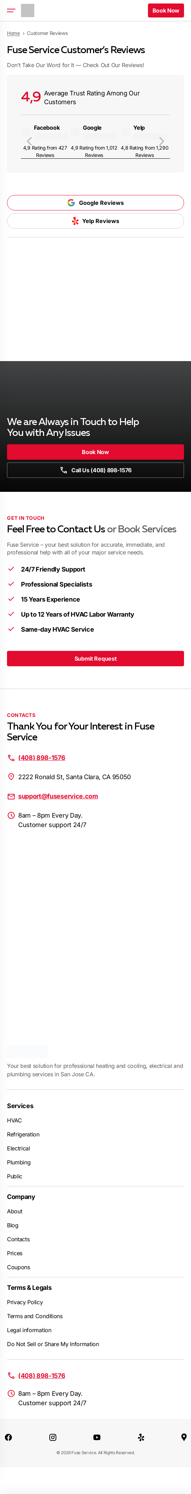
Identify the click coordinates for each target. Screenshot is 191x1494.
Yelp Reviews (95, 221)
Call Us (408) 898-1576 (95, 470)
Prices (14, 1253)
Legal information (29, 1330)
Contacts (18, 1239)
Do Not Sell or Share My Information (53, 1344)
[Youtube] (97, 1437)
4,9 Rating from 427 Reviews (45, 151)
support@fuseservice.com (58, 796)
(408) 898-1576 (41, 757)
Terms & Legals (29, 1287)
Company (21, 1196)
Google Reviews (95, 203)
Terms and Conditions (35, 1316)
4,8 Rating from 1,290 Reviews (144, 151)
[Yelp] (141, 1437)
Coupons (18, 1267)
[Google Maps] (184, 1437)
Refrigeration (23, 1134)
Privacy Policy (25, 1302)
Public (14, 1176)
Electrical (18, 1148)
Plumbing (18, 1162)
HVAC (14, 1120)
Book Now (95, 451)
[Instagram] (53, 1437)
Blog (13, 1225)
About (14, 1211)
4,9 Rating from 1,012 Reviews (94, 151)
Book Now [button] (166, 10)
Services (20, 1105)
